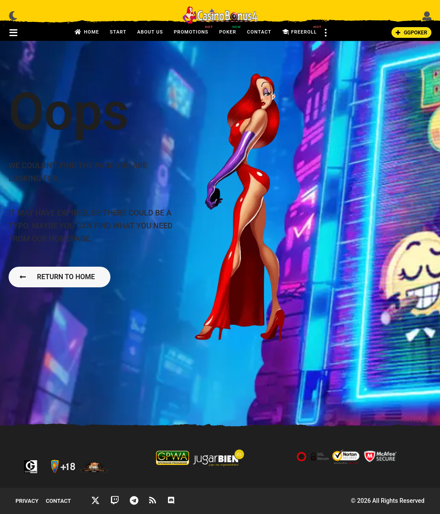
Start (118, 32)
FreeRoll (299, 32)
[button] (13, 15)
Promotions (191, 30)
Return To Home (57, 277)
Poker (227, 30)
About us (150, 32)
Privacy (26, 501)
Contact (259, 32)
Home (87, 32)
